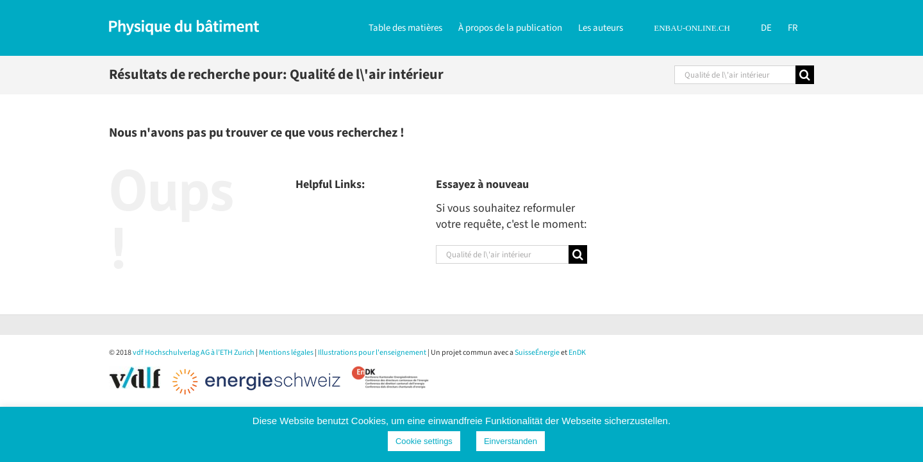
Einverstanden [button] (510, 441)
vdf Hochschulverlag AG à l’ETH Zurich (193, 352)
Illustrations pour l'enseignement (372, 352)
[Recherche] (804, 74)
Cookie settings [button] (424, 441)
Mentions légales (286, 352)
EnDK (577, 352)
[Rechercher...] (734, 74)
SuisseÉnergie (537, 352)
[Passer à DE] (769, 27)
